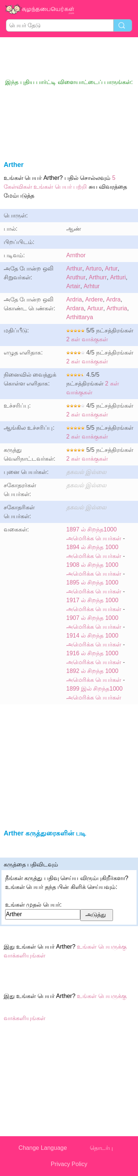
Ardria (74, 299)
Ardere (94, 299)
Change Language (42, 1148)
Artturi (118, 277)
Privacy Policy (69, 1164)
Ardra (113, 299)
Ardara (75, 308)
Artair (73, 286)
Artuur (95, 308)
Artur (111, 268)
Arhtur (92, 286)
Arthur (74, 268)
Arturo (93, 268)
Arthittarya (79, 317)
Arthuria (116, 308)
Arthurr (98, 277)
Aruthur (75, 277)
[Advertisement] (69, 57)
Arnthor (75, 255)
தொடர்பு (101, 1148)
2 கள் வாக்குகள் (87, 339)
